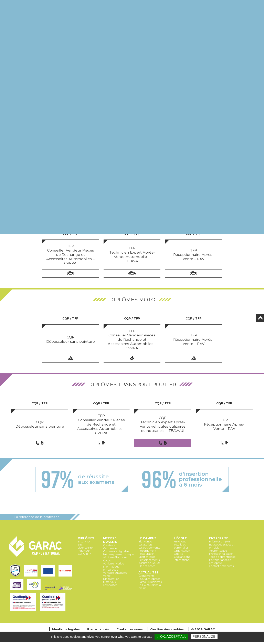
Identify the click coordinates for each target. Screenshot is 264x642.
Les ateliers (145, 544)
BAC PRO (84, 541)
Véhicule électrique (115, 557)
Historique (180, 541)
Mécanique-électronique (118, 554)
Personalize (204, 636)
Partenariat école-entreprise (220, 561)
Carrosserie (110, 548)
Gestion (108, 560)
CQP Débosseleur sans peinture (70, 339)
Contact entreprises (221, 566)
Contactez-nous (129, 629)
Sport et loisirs (146, 556)
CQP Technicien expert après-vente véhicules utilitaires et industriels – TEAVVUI (163, 424)
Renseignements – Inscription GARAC (149, 561)
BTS (80, 544)
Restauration (146, 553)
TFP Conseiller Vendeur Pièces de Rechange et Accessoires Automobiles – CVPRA (70, 254)
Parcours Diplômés (150, 581)
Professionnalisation (221, 553)
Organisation (182, 550)
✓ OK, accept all (171, 636)
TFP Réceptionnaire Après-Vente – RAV (193, 254)
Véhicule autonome (115, 572)
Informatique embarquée (111, 568)
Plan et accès (146, 566)
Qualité (178, 553)
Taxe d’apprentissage (222, 556)
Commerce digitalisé (116, 551)
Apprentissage (218, 550)
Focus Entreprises (149, 578)
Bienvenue (145, 541)
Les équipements (149, 547)
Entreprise (218, 538)
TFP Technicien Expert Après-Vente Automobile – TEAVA (132, 254)
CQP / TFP (84, 553)
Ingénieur (84, 550)
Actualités (148, 572)
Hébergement (147, 550)
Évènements (146, 575)
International (182, 559)
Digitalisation (111, 578)
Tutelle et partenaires (181, 546)
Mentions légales (66, 629)
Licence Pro (85, 547)
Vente (107, 575)
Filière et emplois (219, 541)
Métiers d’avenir (110, 540)
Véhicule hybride (113, 563)
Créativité (109, 545)
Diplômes (86, 538)
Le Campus (147, 538)
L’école (180, 538)
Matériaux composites (110, 583)
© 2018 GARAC (203, 629)
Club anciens (182, 556)
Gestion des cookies (167, 629)
